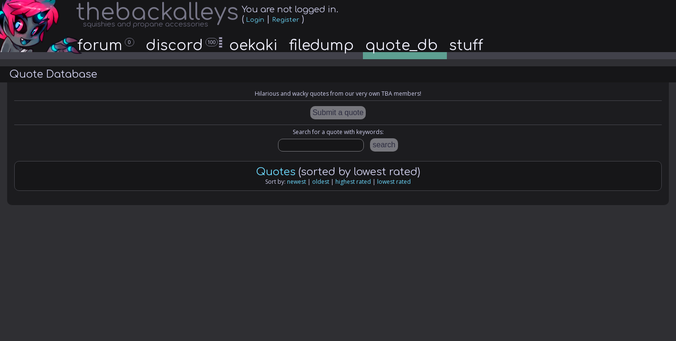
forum (105, 46)
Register (285, 20)
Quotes (276, 172)
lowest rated (394, 182)
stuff (466, 46)
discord (184, 46)
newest (296, 182)
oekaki (253, 46)
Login (255, 20)
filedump (321, 46)
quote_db (401, 46)
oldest (320, 182)
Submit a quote (338, 112)
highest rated (353, 182)
